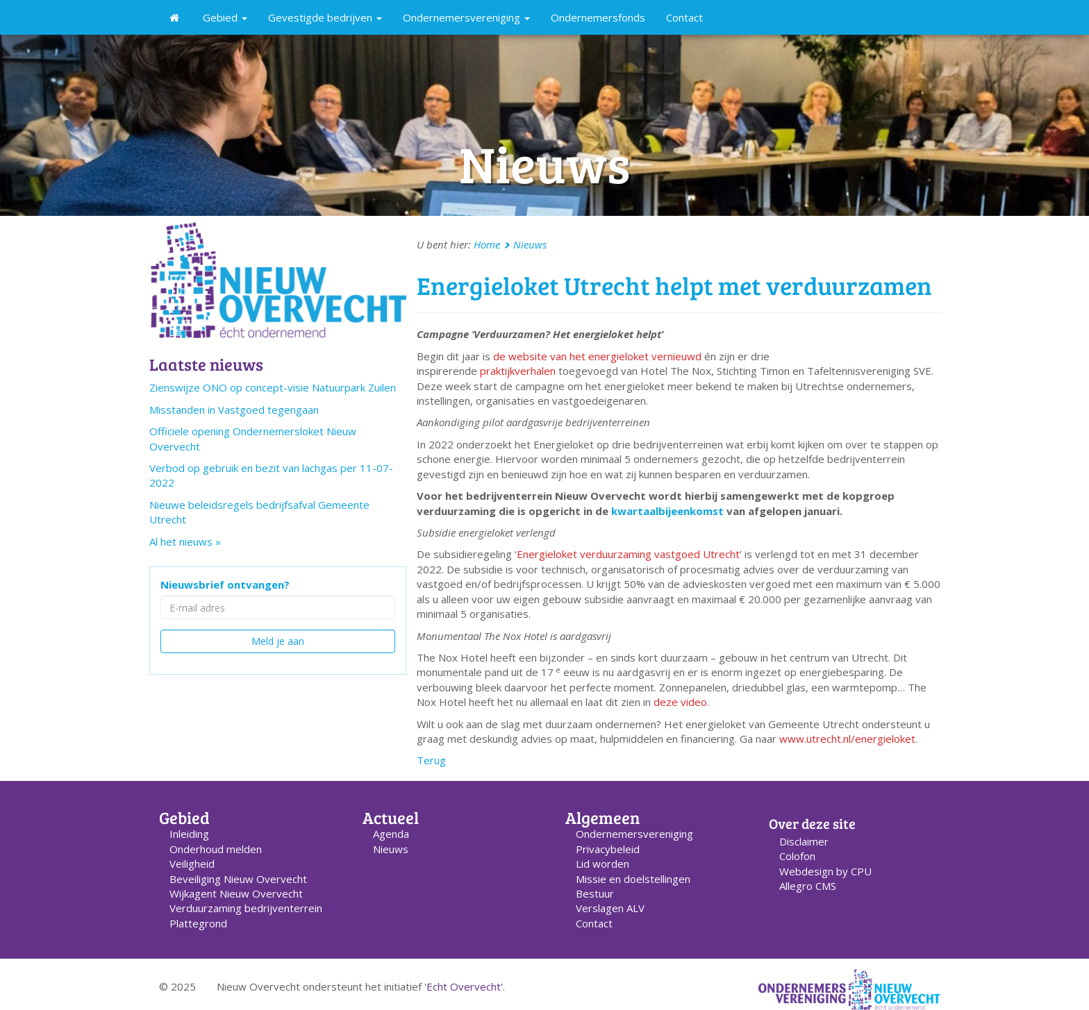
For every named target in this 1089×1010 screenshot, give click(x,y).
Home (487, 244)
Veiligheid (192, 863)
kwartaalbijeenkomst (667, 511)
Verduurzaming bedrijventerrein (245, 908)
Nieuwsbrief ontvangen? (225, 584)
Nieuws (530, 244)
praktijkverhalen (518, 371)
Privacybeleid (608, 849)
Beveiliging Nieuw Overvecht (238, 879)
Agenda (391, 834)
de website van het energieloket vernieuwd (597, 356)
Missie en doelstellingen (633, 879)
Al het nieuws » (185, 541)
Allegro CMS (807, 886)
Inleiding (189, 834)
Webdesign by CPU (825, 871)
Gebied (225, 17)
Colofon (797, 856)
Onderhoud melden (215, 849)
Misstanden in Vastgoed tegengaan (234, 409)
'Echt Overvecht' (463, 986)
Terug (431, 760)
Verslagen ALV (610, 908)
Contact (684, 17)
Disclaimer (804, 841)
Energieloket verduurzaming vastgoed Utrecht (628, 554)
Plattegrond (198, 923)
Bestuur (595, 893)
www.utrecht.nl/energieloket (847, 739)
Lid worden (602, 863)
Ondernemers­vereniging (634, 834)
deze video (680, 702)
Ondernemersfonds (598, 17)
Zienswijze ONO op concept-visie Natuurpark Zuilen (272, 387)
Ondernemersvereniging (466, 17)
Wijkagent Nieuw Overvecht (236, 893)
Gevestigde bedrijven (325, 17)
